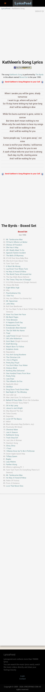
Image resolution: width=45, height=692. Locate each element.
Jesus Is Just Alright (14, 408)
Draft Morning (11, 344)
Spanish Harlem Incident (16, 253)
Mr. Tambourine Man (14, 239)
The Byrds (39, 75)
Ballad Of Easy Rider (14, 400)
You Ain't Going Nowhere (16, 355)
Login (22, 676)
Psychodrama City (13, 293)
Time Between (12, 320)
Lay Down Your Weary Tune (17, 269)
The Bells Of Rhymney (15, 256)
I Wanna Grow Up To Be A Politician (20, 451)
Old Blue (9, 387)
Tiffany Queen (11, 456)
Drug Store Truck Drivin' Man (17, 389)
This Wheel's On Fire (14, 381)
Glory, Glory (10, 446)
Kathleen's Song (15, 75)
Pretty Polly (10, 376)
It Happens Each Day (14, 322)
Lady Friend (10, 336)
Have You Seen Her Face (16, 314)
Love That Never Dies (14, 486)
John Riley (10, 304)
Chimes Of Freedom (14, 245)
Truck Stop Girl (12, 438)
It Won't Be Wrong (13, 266)
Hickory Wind (11, 368)
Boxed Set (24, 77)
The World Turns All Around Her (18, 274)
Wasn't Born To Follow (15, 347)
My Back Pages (12, 317)
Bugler (8, 459)
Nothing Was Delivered (15, 371)
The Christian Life (13, 357)
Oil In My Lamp (12, 406)
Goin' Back (10, 341)
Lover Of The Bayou (14, 419)
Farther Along (11, 464)
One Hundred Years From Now (18, 373)
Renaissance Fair (13, 325)
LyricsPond (5, 8)
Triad (8, 333)
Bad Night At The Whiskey (16, 392)
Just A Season (12, 432)
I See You (10, 296)
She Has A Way (12, 247)
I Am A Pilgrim (12, 360)
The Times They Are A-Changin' (18, 280)
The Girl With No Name (15, 331)
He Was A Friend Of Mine (16, 272)
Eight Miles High (12, 288)
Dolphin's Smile (12, 349)
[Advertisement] (22, 35)
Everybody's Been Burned (16, 328)
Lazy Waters (11, 462)
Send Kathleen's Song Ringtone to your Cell (22, 82)
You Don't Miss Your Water (17, 365)
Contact (22, 679)
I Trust (8, 448)
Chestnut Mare (12, 430)
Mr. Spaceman (12, 301)
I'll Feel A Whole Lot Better (16, 242)
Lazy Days (10, 379)
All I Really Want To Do (15, 250)
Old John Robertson (14, 338)
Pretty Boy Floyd (12, 363)
